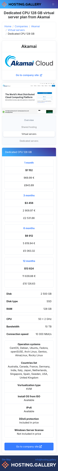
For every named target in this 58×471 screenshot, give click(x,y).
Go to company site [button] (29, 446)
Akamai (35, 26)
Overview (29, 120)
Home (7, 26)
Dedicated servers (29, 141)
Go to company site (29, 75)
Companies (21, 26)
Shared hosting (29, 127)
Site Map (6, 459)
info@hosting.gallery (45, 459)
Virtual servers (16, 30)
